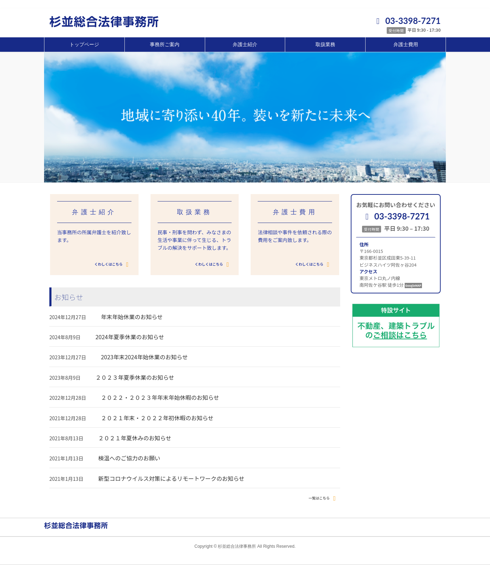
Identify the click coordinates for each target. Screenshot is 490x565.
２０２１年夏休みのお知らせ (134, 438)
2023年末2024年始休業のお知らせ (144, 357)
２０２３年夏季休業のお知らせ (135, 377)
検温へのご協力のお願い (129, 458)
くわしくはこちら (112, 264)
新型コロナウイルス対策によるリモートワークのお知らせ (171, 478)
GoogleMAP (413, 285)
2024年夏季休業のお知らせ (130, 337)
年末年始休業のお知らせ (132, 316)
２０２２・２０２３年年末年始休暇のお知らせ (160, 397)
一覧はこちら (323, 498)
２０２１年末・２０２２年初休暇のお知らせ (157, 418)
